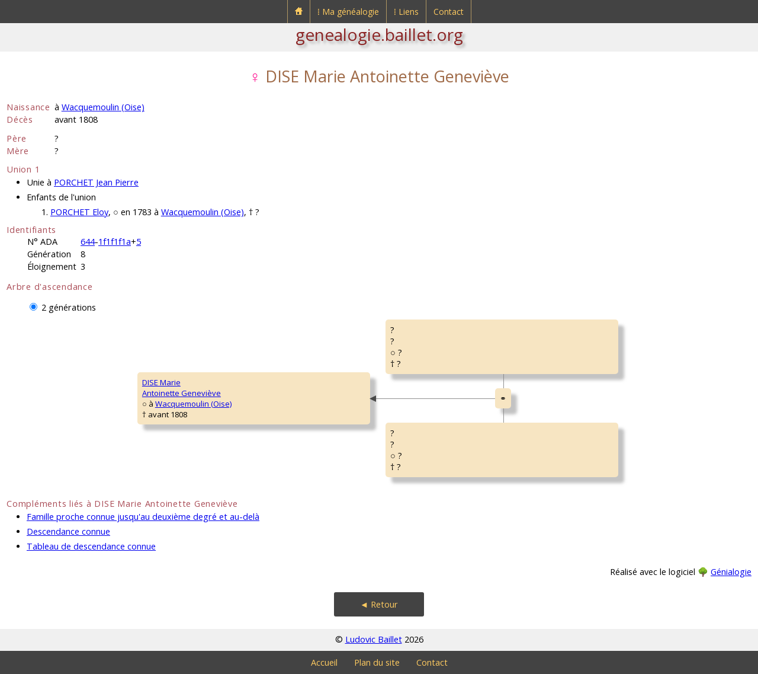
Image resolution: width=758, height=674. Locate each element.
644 (88, 241)
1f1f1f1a (114, 241)
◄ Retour (379, 604)
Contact (448, 11)
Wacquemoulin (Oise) (103, 107)
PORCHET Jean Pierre (96, 182)
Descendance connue (68, 531)
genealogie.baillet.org (379, 34)
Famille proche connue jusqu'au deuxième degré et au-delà (143, 516)
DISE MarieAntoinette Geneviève (181, 387)
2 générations (68, 307)
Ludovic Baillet (373, 639)
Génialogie (731, 571)
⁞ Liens (406, 11)
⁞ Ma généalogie (348, 11)
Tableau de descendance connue (91, 546)
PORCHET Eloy (79, 212)
